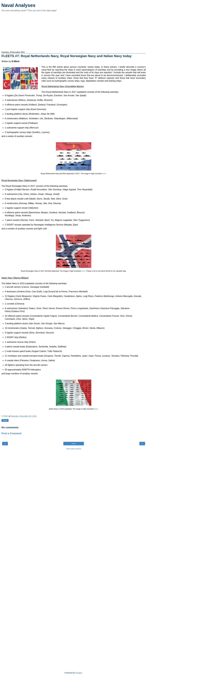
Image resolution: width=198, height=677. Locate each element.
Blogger (78, 673)
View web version (73, 449)
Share (5, 420)
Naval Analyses (18, 5)
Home (73, 444)
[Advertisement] (73, 31)
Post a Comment (11, 433)
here (104, 174)
